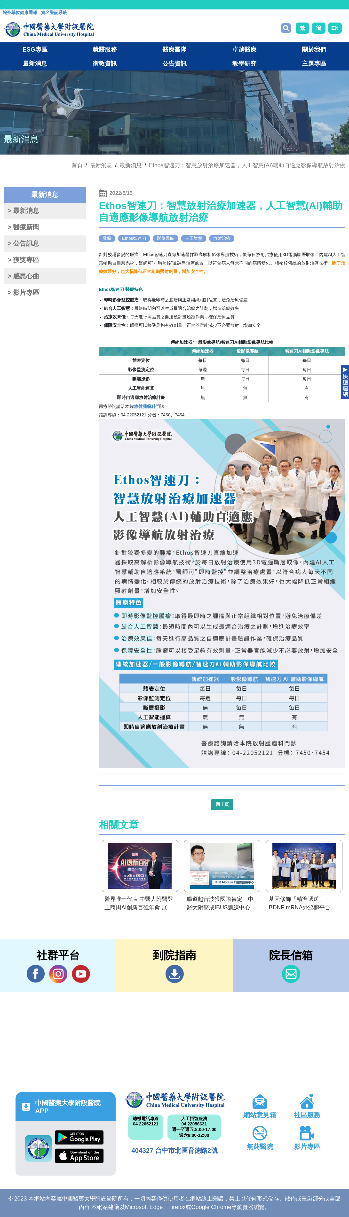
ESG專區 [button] (34, 49)
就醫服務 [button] (105, 49)
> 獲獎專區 (23, 260)
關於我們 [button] (314, 49)
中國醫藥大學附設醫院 (174, 1100)
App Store (79, 1155)
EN (335, 28)
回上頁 (222, 804)
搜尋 (286, 28)
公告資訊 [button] (174, 63)
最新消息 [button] (35, 63)
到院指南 (175, 974)
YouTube (81, 974)
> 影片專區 (23, 292)
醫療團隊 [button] (174, 49)
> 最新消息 (23, 210)
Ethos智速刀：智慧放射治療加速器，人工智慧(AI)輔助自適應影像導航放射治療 (247, 165)
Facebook (36, 974)
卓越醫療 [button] (244, 49)
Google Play (79, 1137)
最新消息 (130, 165)
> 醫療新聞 (23, 227)
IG (58, 974)
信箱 (291, 974)
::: (6, 4)
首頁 (77, 165)
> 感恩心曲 (23, 276)
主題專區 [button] (314, 63)
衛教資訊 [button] (105, 63)
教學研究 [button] (244, 63)
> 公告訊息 (23, 243)
